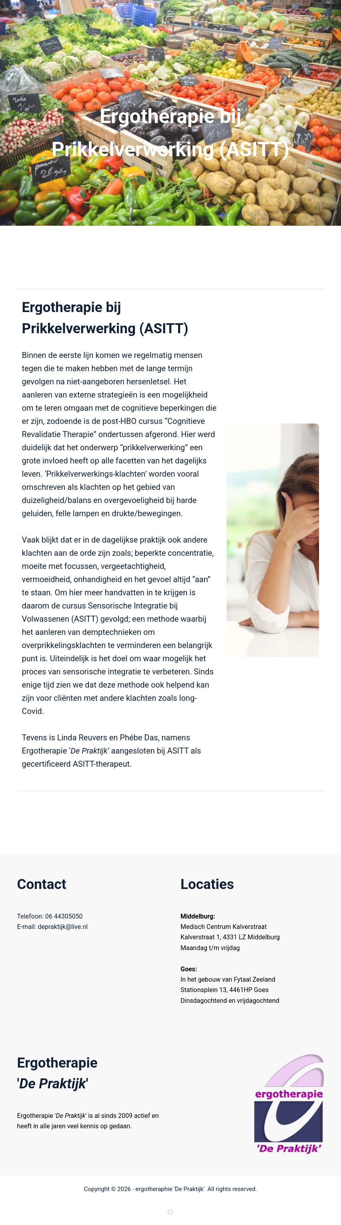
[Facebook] (170, 1212)
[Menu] (170, 14)
